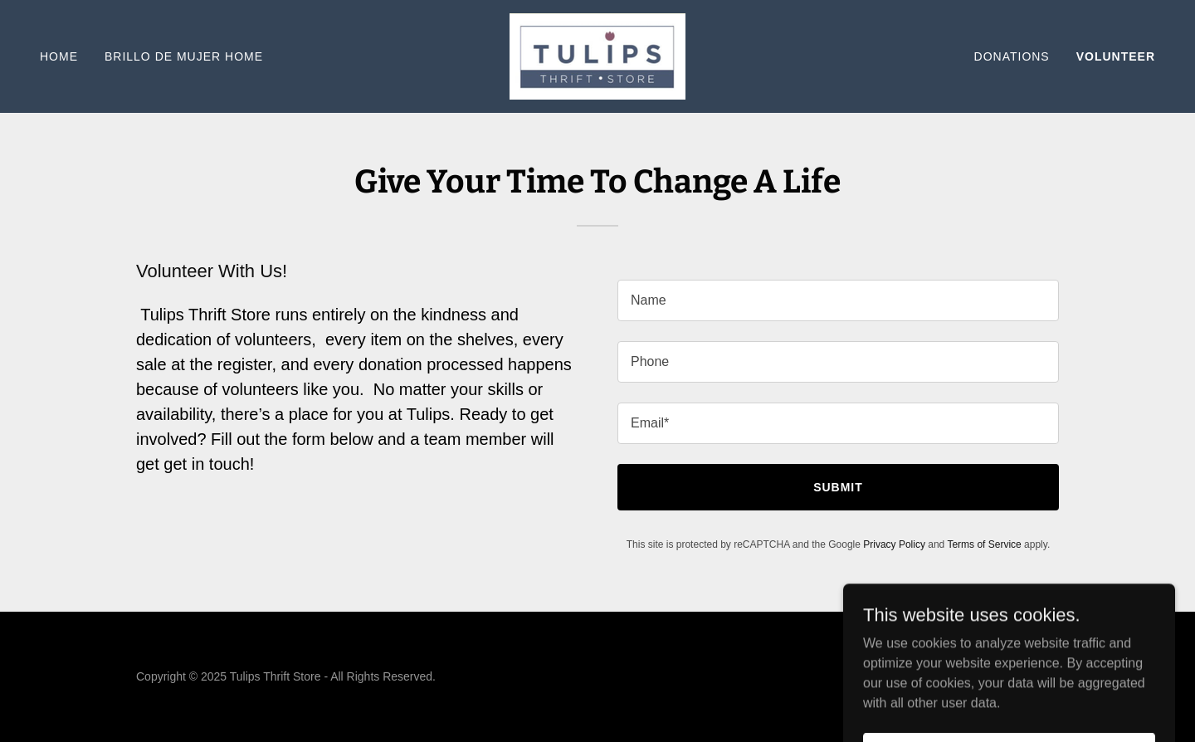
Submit (838, 487)
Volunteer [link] (1115, 56)
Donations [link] (1012, 56)
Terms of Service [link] (984, 544)
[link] (597, 55)
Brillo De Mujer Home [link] (184, 56)
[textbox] (838, 300)
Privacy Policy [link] (894, 544)
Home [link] (59, 56)
